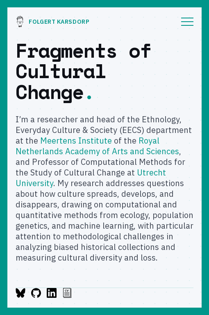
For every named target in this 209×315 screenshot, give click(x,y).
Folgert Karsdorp (52, 22)
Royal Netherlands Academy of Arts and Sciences (97, 146)
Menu (187, 22)
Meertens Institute (76, 140)
